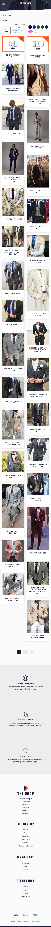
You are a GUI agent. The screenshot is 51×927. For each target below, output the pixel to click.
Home (4, 15)
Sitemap (25, 830)
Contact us (25, 843)
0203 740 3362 (25, 814)
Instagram (25, 890)
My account (25, 863)
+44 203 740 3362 (25, 896)
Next (32, 652)
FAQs (25, 833)
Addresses (25, 869)
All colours (6, 30)
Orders (25, 866)
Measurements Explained (25, 846)
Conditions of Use (25, 839)
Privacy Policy (26, 836)
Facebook (25, 886)
